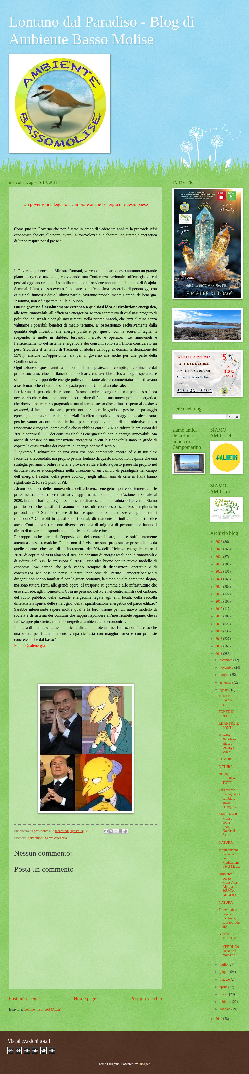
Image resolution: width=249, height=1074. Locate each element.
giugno (225, 972)
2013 (219, 639)
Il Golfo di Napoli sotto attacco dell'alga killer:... (229, 743)
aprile (224, 987)
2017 (219, 609)
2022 (219, 571)
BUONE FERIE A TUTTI (227, 778)
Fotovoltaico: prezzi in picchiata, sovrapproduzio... (229, 918)
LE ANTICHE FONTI (229, 726)
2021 (219, 579)
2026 (219, 542)
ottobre (225, 675)
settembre (227, 682)
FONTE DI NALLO (226, 714)
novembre (227, 667)
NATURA (226, 767)
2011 (219, 654)
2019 (219, 594)
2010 (219, 1019)
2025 (219, 549)
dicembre (226, 660)
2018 (219, 601)
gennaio (225, 1009)
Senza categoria (56, 838)
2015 (219, 624)
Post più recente (24, 998)
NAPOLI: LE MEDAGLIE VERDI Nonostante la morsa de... (229, 944)
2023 (219, 564)
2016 (219, 616)
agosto (224, 690)
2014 (219, 631)
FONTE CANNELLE (228, 700)
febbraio (226, 1002)
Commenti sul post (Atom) (42, 1009)
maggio (225, 979)
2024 (219, 557)
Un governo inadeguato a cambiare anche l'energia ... (229, 798)
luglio (224, 964)
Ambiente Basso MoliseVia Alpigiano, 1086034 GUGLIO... (228, 884)
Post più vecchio (146, 998)
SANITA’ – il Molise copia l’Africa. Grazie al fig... (228, 824)
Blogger (144, 1064)
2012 (219, 646)
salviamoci (35, 838)
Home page (85, 998)
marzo (224, 994)
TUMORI (225, 759)
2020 (219, 587)
